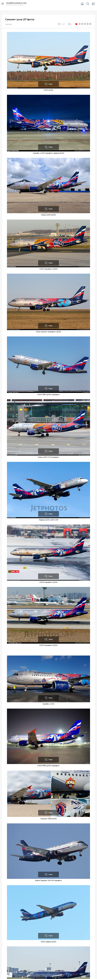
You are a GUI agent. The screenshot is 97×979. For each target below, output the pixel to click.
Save (51, 84)
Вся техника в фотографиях (16, 4)
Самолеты (8, 24)
